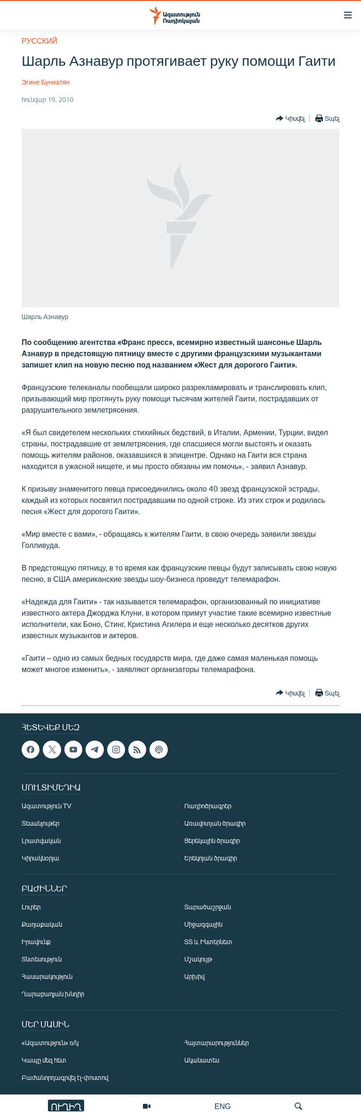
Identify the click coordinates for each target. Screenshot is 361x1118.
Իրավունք (36, 942)
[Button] (290, 118)
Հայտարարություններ (216, 1043)
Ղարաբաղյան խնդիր (53, 994)
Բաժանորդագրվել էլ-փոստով (65, 1077)
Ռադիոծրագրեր (207, 806)
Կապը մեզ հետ (44, 1060)
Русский (39, 40)
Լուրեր (31, 907)
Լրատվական (41, 840)
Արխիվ (194, 976)
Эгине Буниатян (46, 82)
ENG (222, 1106)
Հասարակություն (47, 976)
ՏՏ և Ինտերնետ (208, 942)
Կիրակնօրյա (40, 858)
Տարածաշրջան (207, 907)
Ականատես (201, 1060)
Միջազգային (203, 924)
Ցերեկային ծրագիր (212, 840)
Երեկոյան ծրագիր (210, 858)
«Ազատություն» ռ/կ (50, 1043)
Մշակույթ (198, 959)
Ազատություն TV (46, 806)
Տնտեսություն (42, 959)
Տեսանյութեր (40, 823)
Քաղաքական (42, 924)
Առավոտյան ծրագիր (214, 823)
